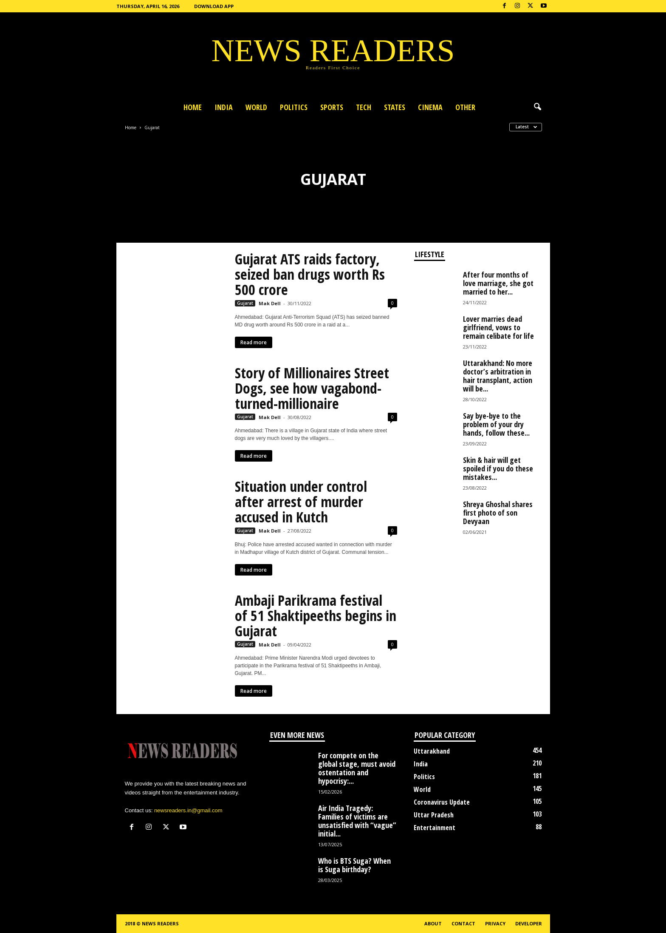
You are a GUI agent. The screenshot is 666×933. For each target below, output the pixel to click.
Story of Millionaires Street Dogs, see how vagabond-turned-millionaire (312, 388)
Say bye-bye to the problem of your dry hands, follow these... (496, 424)
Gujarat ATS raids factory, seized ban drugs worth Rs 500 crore (310, 274)
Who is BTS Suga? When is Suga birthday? (354, 865)
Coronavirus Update (442, 802)
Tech (363, 107)
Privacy (495, 923)
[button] (537, 107)
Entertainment (434, 827)
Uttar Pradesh (434, 815)
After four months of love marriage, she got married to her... (498, 283)
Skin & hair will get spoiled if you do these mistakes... (498, 468)
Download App (214, 6)
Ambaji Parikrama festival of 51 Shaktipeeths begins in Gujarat (315, 615)
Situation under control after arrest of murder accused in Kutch (301, 501)
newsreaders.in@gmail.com (188, 810)
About (433, 923)
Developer (528, 923)
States (394, 107)
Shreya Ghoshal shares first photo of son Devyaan (498, 512)
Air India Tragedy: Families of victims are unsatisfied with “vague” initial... (357, 821)
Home (192, 107)
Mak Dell (270, 303)
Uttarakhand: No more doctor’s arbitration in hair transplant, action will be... (497, 376)
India (223, 107)
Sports (331, 107)
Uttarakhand (432, 751)
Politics (294, 107)
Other (465, 107)
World (256, 107)
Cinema (430, 107)
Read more (253, 342)
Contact (463, 923)
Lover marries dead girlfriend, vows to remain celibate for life (498, 327)
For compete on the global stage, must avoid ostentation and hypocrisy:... (356, 768)
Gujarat (245, 303)
